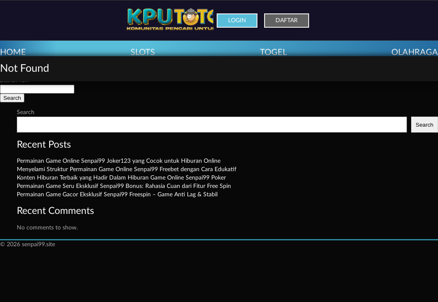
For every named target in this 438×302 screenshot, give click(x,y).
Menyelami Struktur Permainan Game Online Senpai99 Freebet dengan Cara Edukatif (126, 169)
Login (237, 20)
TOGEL (273, 52)
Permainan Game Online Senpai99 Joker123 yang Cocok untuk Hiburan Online (118, 161)
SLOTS (143, 52)
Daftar (286, 20)
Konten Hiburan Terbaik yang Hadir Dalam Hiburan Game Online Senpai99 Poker (121, 178)
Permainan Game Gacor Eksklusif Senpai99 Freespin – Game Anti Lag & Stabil (117, 195)
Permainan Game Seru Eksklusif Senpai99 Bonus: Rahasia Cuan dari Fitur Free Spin (124, 186)
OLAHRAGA (414, 52)
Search (25, 112)
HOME (13, 52)
